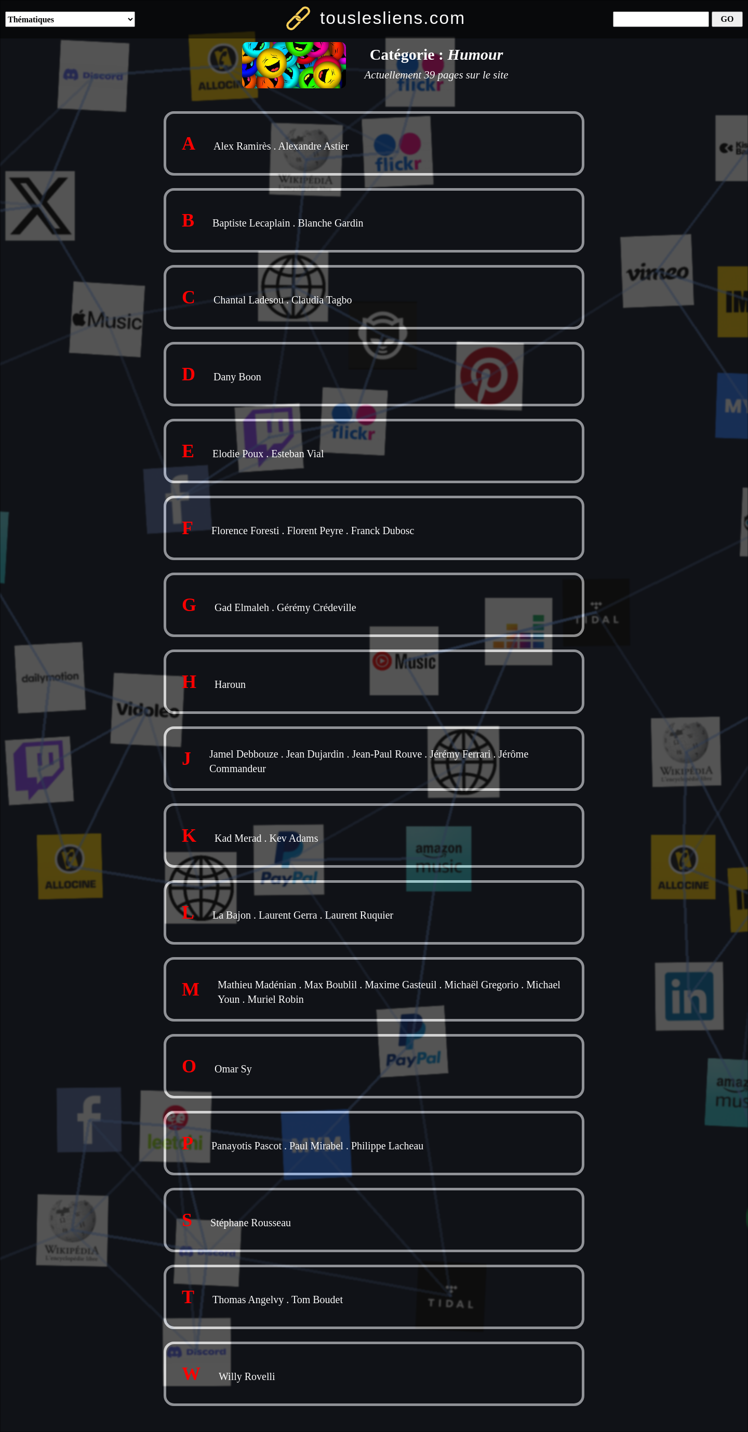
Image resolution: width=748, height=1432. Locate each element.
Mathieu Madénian (257, 984)
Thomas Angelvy (248, 1299)
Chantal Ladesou (248, 300)
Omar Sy (233, 1069)
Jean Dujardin (315, 754)
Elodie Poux (237, 453)
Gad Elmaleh (242, 607)
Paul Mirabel (316, 1145)
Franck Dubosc (383, 530)
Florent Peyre (315, 530)
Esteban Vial (297, 453)
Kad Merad (238, 838)
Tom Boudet (317, 1299)
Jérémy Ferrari (460, 754)
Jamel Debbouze (243, 754)
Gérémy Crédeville (316, 607)
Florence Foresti (245, 530)
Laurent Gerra (288, 915)
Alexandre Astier (313, 146)
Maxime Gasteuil (400, 984)
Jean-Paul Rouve (387, 754)
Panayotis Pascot (246, 1145)
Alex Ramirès (242, 146)
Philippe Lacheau (387, 1145)
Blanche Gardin (330, 223)
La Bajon (231, 915)
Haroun (230, 684)
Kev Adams (294, 838)
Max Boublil (330, 984)
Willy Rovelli (247, 1376)
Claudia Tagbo (321, 300)
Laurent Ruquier (359, 915)
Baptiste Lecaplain (251, 223)
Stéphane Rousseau (250, 1222)
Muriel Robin (275, 999)
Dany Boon (237, 376)
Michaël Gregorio (482, 984)
